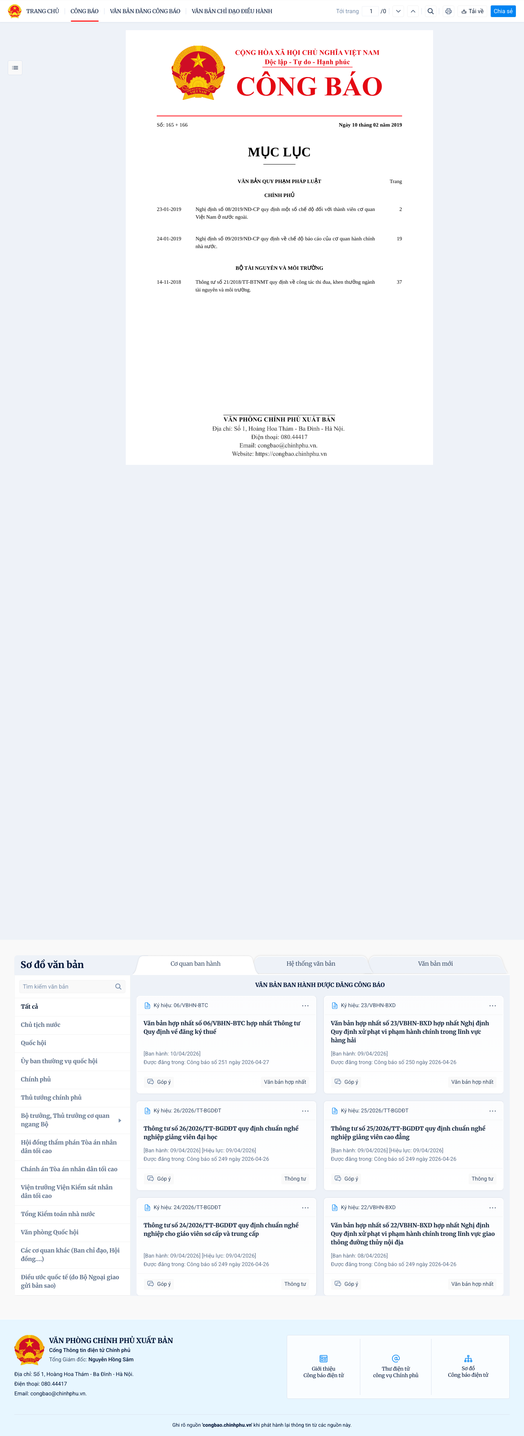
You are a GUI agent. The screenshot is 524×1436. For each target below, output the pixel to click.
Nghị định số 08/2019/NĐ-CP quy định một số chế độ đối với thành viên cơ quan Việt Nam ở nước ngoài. (285, 213)
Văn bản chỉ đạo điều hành (232, 11)
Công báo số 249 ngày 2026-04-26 (228, 1159)
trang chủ (42, 11)
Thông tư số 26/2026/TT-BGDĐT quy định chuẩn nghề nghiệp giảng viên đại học (221, 1133)
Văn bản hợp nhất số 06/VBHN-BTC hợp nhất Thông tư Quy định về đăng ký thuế (222, 1028)
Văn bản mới (435, 964)
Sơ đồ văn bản (52, 965)
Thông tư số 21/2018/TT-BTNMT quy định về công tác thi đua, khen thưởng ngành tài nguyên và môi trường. (285, 286)
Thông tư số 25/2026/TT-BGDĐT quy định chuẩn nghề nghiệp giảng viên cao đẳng (408, 1133)
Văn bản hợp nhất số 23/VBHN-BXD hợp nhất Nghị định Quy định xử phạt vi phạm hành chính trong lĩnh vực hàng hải (410, 1032)
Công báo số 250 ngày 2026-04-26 (415, 1062)
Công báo (85, 11)
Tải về (472, 11)
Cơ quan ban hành (196, 964)
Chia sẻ (503, 11)
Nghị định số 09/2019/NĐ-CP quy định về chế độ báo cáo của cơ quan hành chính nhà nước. (285, 242)
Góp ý (159, 1082)
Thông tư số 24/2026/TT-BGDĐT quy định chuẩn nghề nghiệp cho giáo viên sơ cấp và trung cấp (221, 1230)
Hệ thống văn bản (310, 964)
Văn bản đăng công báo (145, 11)
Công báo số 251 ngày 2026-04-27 (228, 1062)
